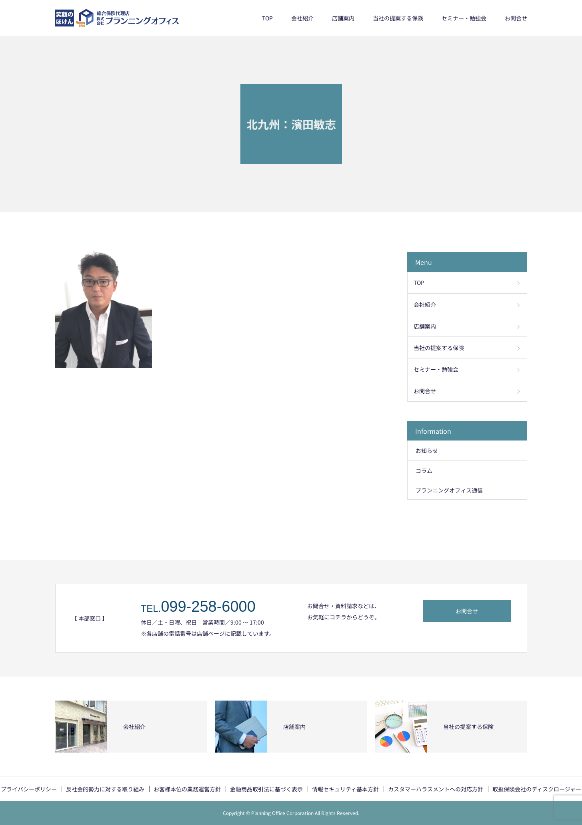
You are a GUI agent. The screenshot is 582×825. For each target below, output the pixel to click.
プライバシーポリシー (29, 789)
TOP (267, 18)
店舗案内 (343, 18)
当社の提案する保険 (398, 18)
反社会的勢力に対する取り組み (105, 789)
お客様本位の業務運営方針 (187, 789)
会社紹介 (302, 18)
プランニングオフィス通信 (449, 490)
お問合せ (516, 18)
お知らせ (427, 451)
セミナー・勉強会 (464, 18)
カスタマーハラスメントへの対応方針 (435, 789)
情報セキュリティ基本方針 (345, 789)
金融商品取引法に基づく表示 (266, 789)
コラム (424, 471)
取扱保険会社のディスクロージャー (536, 789)
